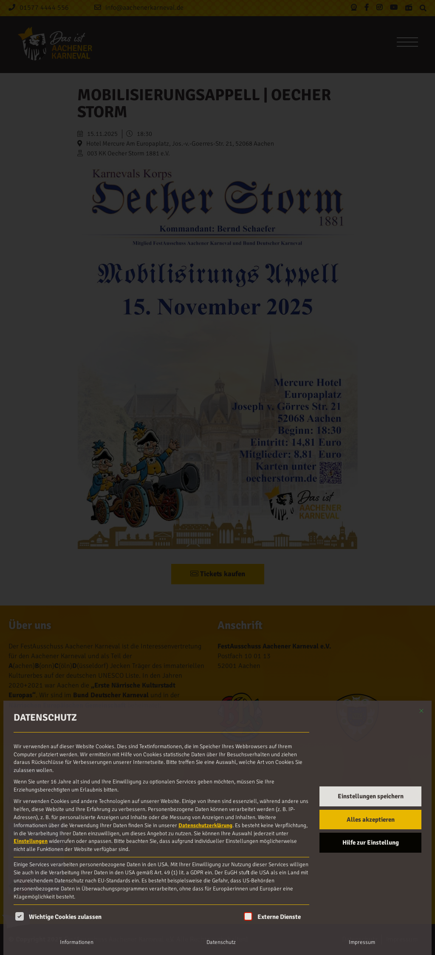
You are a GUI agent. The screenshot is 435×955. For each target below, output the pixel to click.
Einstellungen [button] (31, 841)
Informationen (76, 942)
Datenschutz (221, 942)
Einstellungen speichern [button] (371, 796)
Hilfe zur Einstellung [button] (370, 842)
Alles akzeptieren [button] (371, 819)
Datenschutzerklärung (205, 825)
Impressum (362, 942)
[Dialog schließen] (421, 711)
